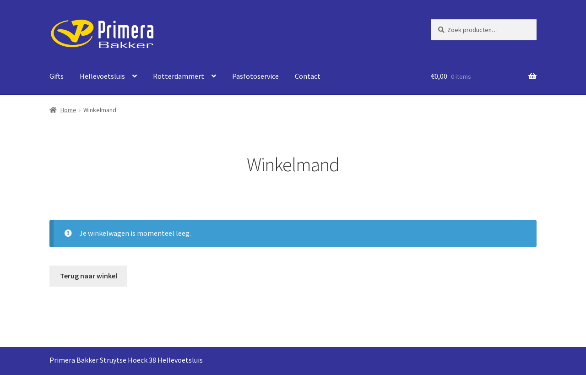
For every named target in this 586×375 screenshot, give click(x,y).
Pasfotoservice (255, 76)
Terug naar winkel (88, 275)
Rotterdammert (178, 76)
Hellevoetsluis (102, 76)
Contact (307, 76)
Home (68, 110)
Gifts (56, 76)
